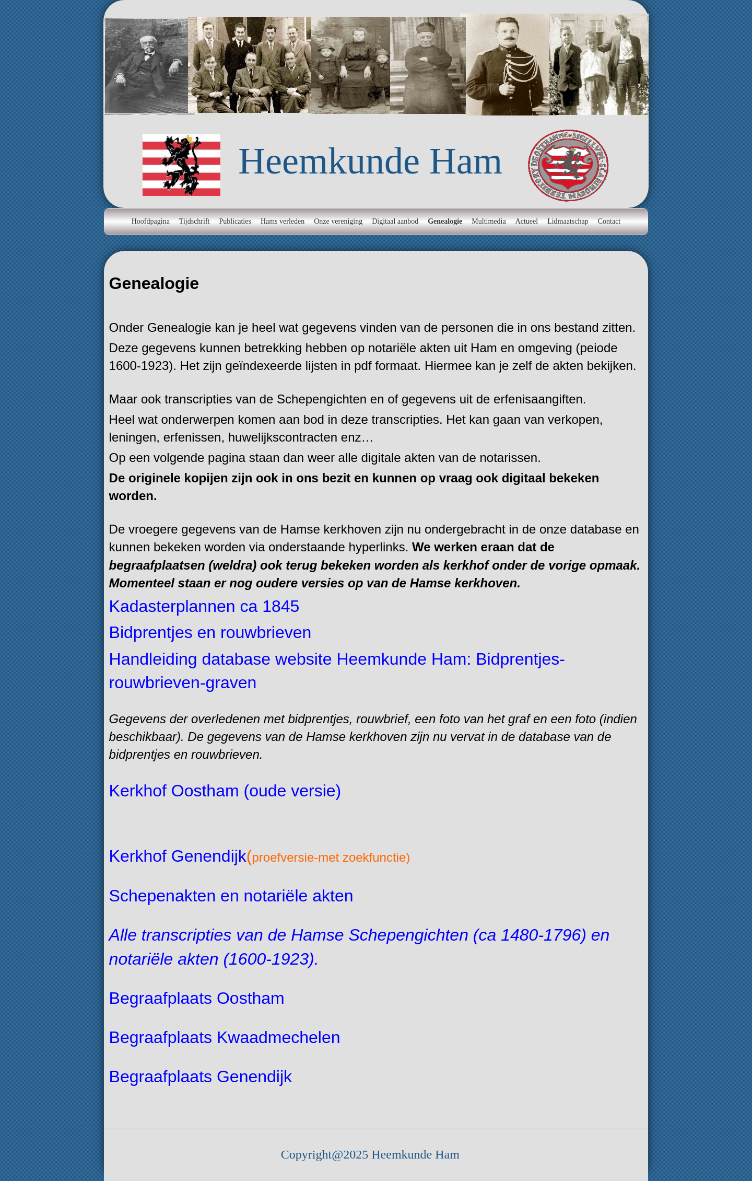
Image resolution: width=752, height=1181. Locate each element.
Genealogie (445, 221)
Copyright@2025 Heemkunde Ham (370, 1154)
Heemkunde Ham (370, 161)
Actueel (526, 221)
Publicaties (235, 221)
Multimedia (489, 221)
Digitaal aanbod (395, 221)
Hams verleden (282, 221)
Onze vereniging (338, 221)
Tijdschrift (194, 221)
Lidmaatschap (568, 221)
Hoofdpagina (151, 221)
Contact (609, 221)
